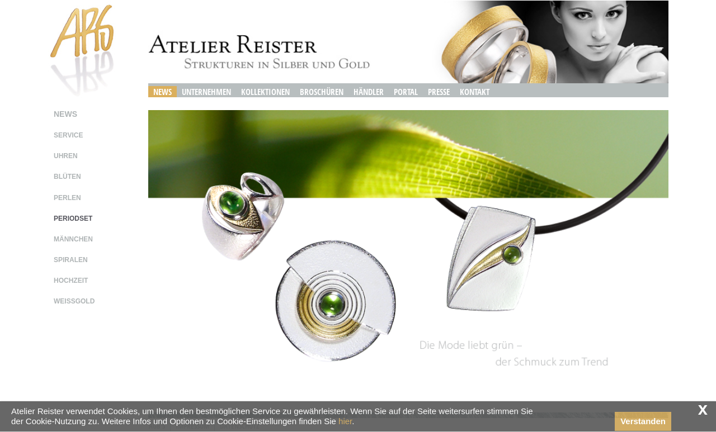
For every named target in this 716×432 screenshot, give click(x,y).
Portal (406, 91)
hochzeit (71, 280)
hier (345, 421)
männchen (73, 239)
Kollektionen (265, 91)
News (162, 91)
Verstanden (643, 421)
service (68, 135)
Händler (369, 91)
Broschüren (321, 91)
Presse (439, 91)
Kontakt (474, 91)
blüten (67, 177)
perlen (67, 198)
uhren (66, 156)
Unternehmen (206, 91)
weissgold (74, 301)
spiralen (71, 260)
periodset (73, 218)
